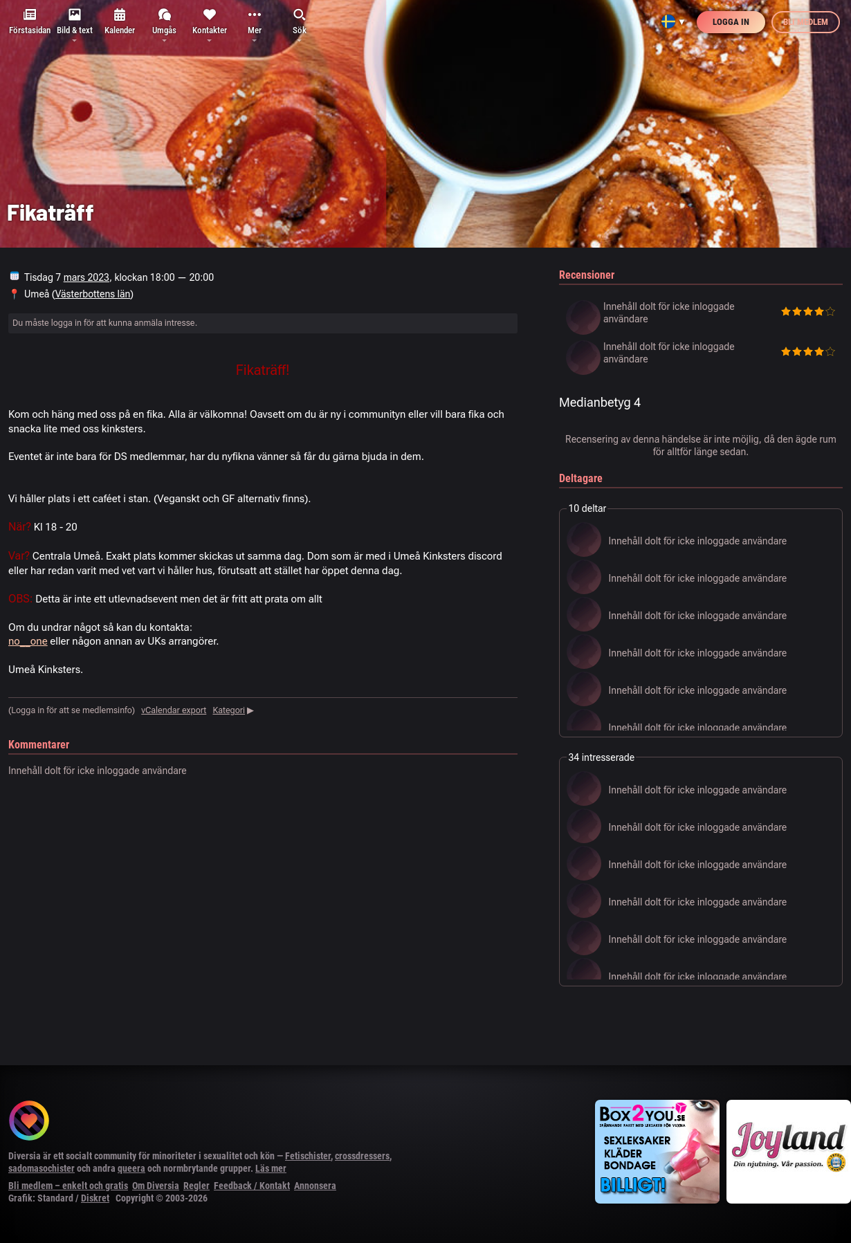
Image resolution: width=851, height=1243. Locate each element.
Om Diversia (155, 1185)
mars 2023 (86, 277)
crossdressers (362, 1155)
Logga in (731, 22)
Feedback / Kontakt (252, 1185)
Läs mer (270, 1168)
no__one (28, 641)
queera (131, 1168)
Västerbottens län (93, 294)
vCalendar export (173, 710)
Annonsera (315, 1185)
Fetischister (308, 1155)
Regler (196, 1185)
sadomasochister (41, 1168)
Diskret (95, 1198)
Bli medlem (805, 22)
